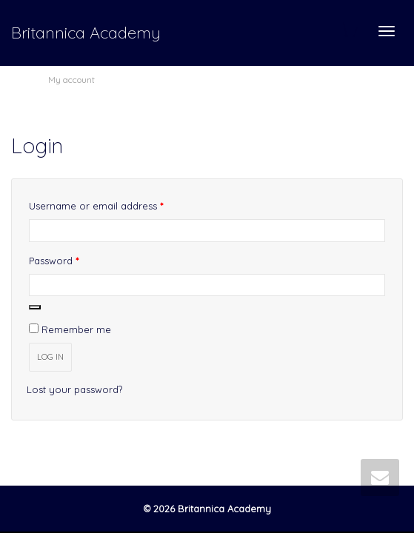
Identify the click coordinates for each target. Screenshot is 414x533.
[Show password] (35, 307)
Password (74, 258)
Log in (50, 357)
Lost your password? (74, 389)
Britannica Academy (86, 32)
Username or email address (116, 204)
